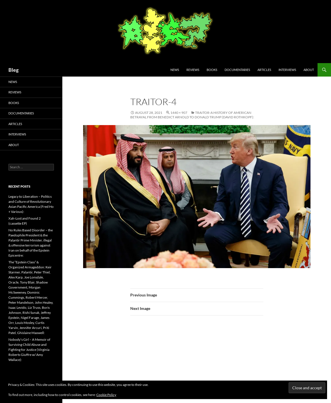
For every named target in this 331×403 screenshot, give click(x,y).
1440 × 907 (178, 112)
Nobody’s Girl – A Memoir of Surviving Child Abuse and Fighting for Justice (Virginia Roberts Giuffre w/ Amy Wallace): (29, 349)
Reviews (192, 70)
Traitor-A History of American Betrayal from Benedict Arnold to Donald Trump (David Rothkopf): (192, 114)
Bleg (13, 70)
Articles (264, 70)
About (308, 70)
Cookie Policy (106, 395)
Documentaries (237, 70)
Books (212, 70)
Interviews (287, 70)
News (174, 70)
